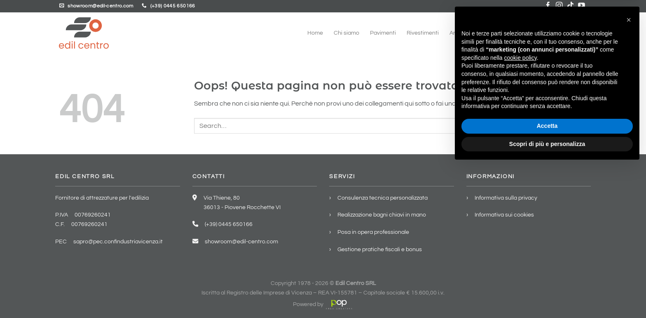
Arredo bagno (467, 33)
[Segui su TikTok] (570, 6)
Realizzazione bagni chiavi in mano (381, 215)
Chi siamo (346, 33)
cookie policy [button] (520, 209)
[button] (628, 171)
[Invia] (579, 126)
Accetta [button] (547, 277)
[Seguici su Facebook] (548, 6)
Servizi (506, 33)
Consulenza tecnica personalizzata (382, 198)
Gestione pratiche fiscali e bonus (379, 249)
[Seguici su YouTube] (581, 6)
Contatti (576, 33)
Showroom (541, 33)
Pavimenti (383, 33)
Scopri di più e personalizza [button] (547, 295)
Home (315, 33)
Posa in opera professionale (373, 232)
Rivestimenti (423, 33)
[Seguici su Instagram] (559, 6)
